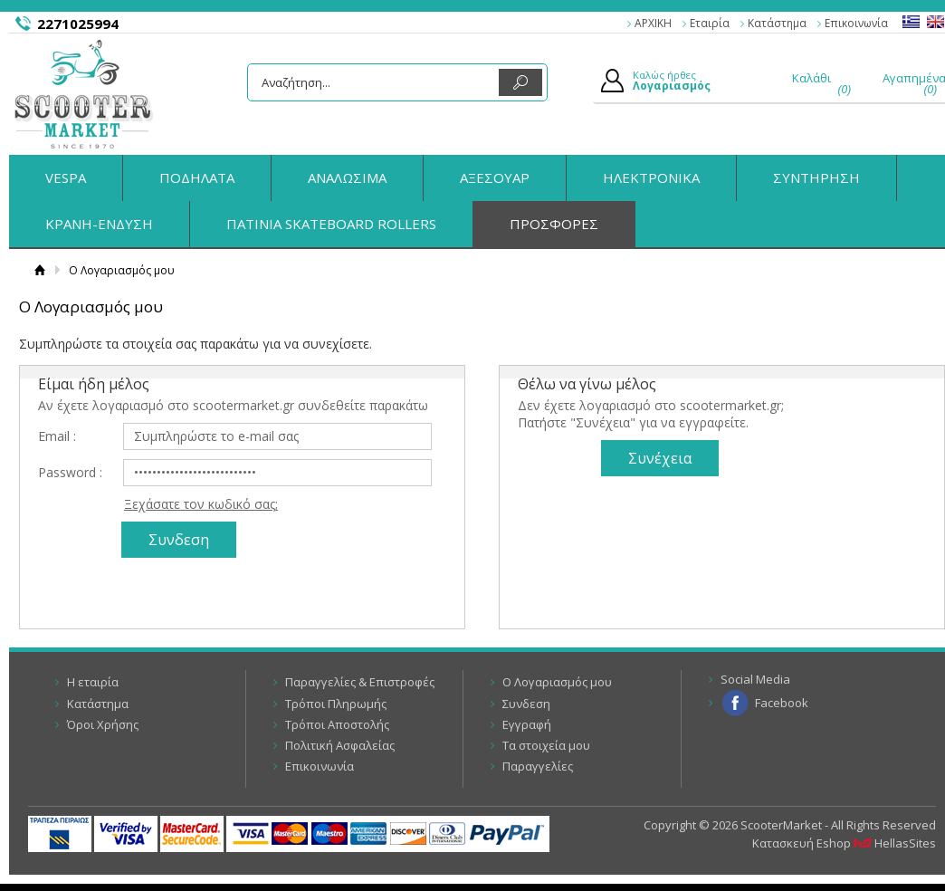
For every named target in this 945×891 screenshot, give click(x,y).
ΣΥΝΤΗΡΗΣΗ (816, 177)
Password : (70, 472)
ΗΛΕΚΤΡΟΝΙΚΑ (651, 177)
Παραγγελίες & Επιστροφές (359, 682)
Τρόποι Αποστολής (337, 724)
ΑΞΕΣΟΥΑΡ (495, 177)
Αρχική (39, 270)
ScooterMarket (83, 94)
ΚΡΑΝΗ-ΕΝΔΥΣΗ (99, 224)
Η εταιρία (93, 682)
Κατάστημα (777, 23)
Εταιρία (710, 23)
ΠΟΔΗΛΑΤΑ (196, 177)
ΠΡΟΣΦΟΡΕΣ (554, 224)
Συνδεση (526, 703)
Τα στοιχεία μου (546, 745)
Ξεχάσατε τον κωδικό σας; (201, 504)
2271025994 (78, 23)
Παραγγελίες (537, 766)
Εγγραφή (526, 724)
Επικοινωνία (856, 23)
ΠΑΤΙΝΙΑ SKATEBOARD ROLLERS (331, 224)
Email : (57, 436)
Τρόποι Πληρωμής (336, 703)
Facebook (781, 703)
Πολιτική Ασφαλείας (340, 745)
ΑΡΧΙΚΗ (653, 23)
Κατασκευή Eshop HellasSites (844, 843)
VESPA (65, 177)
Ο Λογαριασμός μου (557, 682)
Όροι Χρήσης (102, 724)
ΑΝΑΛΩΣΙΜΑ (347, 177)
